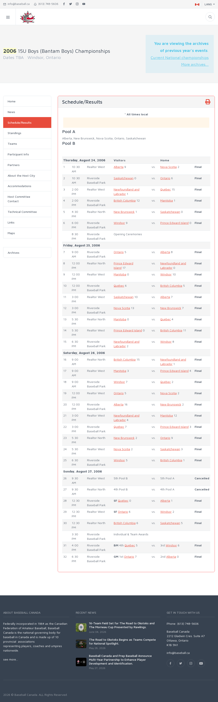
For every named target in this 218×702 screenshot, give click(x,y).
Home (12, 101)
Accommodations (19, 186)
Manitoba (166, 200)
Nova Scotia (168, 167)
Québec (165, 189)
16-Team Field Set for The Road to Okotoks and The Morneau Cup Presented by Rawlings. (122, 625)
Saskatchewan (123, 178)
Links (11, 222)
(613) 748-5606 (46, 4)
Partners (14, 165)
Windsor (119, 223)
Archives (13, 252)
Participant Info (18, 154)
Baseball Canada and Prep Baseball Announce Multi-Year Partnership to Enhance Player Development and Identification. (120, 659)
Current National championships (180, 57)
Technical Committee (22, 211)
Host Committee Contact (19, 199)
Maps (11, 233)
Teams (12, 143)
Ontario (165, 178)
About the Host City (21, 175)
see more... (10, 659)
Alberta (118, 167)
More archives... (195, 64)
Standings (14, 133)
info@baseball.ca (16, 4)
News (11, 112)
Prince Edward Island (174, 223)
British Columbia (125, 200)
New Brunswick (124, 211)
